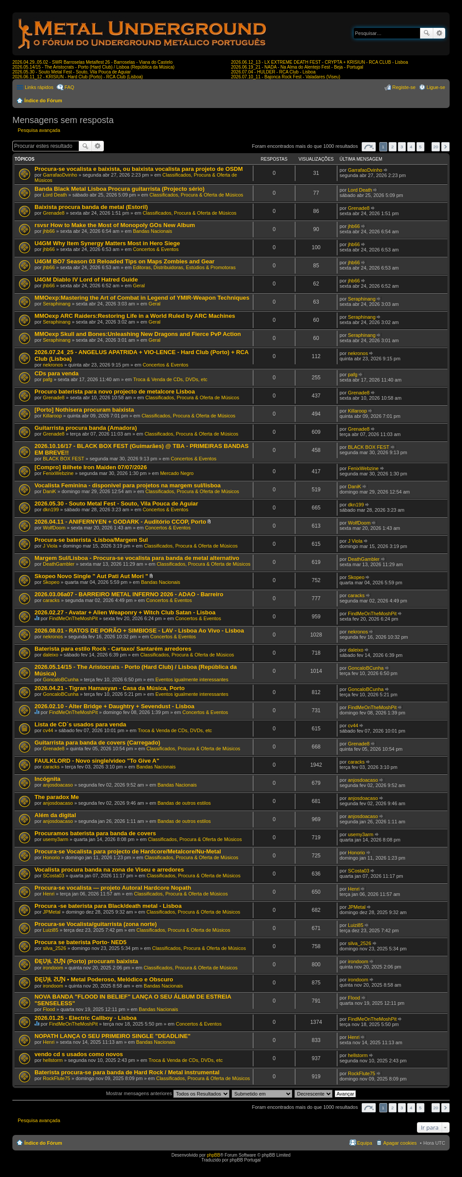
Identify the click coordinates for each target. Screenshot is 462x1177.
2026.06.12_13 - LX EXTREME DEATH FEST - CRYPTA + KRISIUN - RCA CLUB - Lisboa (319, 62)
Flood (49, 1009)
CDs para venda (56, 373)
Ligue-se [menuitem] (436, 87)
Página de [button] (369, 146)
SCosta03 (53, 875)
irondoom (53, 967)
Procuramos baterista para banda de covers (95, 833)
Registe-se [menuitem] (404, 87)
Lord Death (55, 194)
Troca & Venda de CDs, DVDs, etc (170, 379)
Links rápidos (39, 87)
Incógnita (47, 779)
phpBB (213, 1155)
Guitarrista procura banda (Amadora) (85, 427)
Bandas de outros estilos (183, 803)
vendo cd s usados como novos (78, 1054)
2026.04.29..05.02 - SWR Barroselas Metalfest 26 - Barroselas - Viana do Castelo (92, 62)
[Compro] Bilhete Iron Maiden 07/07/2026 (90, 467)
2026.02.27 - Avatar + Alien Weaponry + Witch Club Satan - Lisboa (124, 612)
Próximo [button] (445, 146)
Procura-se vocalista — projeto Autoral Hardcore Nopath (112, 887)
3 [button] (402, 146)
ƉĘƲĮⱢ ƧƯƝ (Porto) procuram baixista (86, 961)
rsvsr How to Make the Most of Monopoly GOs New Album (114, 225)
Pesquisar (426, 33)
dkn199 (51, 509)
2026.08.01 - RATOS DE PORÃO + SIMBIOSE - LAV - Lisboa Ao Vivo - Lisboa (139, 630)
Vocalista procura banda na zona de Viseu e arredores (109, 869)
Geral (139, 285)
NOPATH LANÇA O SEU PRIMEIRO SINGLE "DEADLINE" (112, 1036)
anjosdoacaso (58, 784)
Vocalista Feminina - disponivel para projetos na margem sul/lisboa (127, 485)
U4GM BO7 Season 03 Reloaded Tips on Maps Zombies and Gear (124, 261)
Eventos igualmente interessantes (191, 679)
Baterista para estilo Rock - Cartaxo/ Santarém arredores (112, 648)
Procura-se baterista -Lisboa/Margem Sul (91, 539)
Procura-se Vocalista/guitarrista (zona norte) (95, 924)
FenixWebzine (58, 473)
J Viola (50, 545)
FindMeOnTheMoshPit (73, 618)
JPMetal (52, 912)
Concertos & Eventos (156, 249)
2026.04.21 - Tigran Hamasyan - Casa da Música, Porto (109, 688)
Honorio (51, 857)
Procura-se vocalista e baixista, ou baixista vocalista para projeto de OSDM (138, 169)
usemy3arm (55, 839)
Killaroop (52, 415)
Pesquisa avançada (439, 33)
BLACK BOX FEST (63, 458)
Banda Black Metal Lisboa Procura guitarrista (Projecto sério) (119, 188)
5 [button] (420, 146)
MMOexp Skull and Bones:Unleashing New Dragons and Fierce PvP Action (137, 334)
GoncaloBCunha (61, 679)
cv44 (48, 730)
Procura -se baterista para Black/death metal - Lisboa (108, 906)
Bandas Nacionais (152, 231)
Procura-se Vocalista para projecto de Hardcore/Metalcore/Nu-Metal (127, 851)
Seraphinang (56, 303)
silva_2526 (54, 948)
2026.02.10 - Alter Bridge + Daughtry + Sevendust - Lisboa (114, 706)
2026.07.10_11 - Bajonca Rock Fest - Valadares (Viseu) (285, 76)
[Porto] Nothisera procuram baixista (84, 409)
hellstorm (53, 1060)
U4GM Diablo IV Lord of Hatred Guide (86, 279)
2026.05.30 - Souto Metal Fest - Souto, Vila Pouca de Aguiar (71, 71)
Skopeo (51, 582)
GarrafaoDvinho (60, 175)
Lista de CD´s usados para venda (80, 724)
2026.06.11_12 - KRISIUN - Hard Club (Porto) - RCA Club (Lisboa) (77, 76)
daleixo (50, 654)
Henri (48, 893)
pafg (47, 379)
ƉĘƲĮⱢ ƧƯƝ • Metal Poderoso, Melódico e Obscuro (103, 979)
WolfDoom (54, 527)
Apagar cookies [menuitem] (400, 1143)
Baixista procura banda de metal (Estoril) (91, 207)
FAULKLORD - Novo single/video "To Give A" (96, 760)
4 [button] (411, 146)
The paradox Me (56, 797)
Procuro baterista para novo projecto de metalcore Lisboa (114, 391)
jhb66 (49, 231)
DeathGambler (59, 564)
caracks (51, 600)
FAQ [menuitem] (69, 87)
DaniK (49, 491)
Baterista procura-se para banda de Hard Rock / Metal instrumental (126, 1072)
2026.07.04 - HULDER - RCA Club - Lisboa (273, 71)
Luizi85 (50, 930)
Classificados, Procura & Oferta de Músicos (196, 194)
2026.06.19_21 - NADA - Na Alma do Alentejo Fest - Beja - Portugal (297, 67)
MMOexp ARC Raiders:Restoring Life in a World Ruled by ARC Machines (134, 316)
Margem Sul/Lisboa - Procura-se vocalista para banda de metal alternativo (136, 558)
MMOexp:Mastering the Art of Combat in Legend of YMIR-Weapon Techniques (141, 297)
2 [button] (392, 146)
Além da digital (55, 815)
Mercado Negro (177, 473)
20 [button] (435, 146)
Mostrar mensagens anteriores (167, 1093)
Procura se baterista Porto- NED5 (80, 942)
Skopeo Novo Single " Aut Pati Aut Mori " (91, 576)
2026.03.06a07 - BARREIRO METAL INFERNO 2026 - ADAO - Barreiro (128, 594)
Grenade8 (54, 213)
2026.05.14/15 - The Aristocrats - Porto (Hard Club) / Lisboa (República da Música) (93, 67)
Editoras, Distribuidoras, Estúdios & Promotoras (184, 267)
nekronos (53, 364)
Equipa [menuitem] (364, 1143)
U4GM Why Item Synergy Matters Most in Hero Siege (107, 243)
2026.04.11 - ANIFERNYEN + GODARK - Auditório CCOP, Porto (120, 521)
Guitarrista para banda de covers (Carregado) (97, 742)
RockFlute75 (56, 1078)
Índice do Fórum (43, 100)
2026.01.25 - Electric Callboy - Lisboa (85, 1018)
